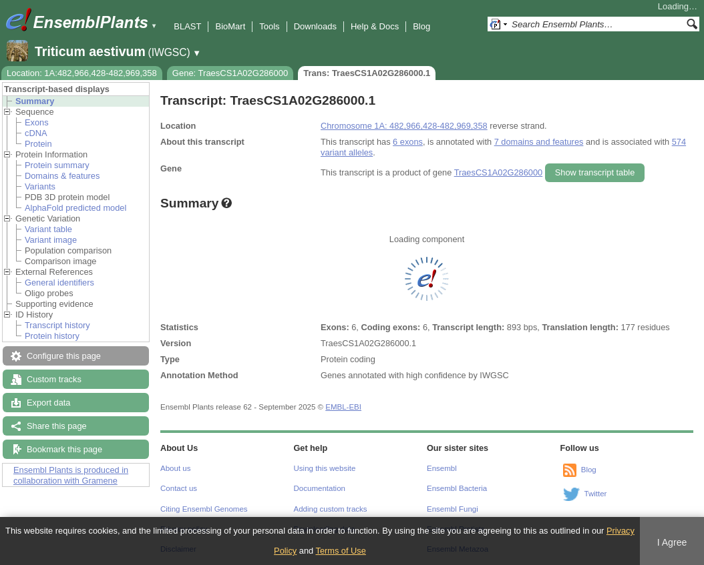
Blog (421, 26)
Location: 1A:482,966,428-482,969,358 (82, 73)
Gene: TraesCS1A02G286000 (230, 73)
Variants (40, 186)
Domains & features (62, 176)
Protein (38, 144)
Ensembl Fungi (452, 509)
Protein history (52, 336)
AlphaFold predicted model (75, 208)
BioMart (230, 26)
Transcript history (57, 325)
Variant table (48, 229)
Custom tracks (54, 379)
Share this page (57, 426)
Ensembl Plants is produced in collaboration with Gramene (70, 475)
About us (175, 468)
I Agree (672, 542)
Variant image (51, 240)
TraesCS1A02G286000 (498, 172)
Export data (48, 403)
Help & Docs (375, 26)
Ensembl (442, 468)
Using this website (325, 468)
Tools (269, 26)
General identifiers (59, 282)
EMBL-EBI (343, 407)
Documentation (319, 488)
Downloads (315, 26)
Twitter (595, 494)
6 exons (408, 142)
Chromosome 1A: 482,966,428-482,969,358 (404, 126)
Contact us (178, 488)
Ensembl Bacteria (457, 488)
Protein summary (57, 165)
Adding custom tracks (330, 509)
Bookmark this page (64, 449)
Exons (37, 122)
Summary (34, 101)
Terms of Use (340, 551)
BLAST (187, 26)
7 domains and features (539, 142)
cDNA (36, 133)
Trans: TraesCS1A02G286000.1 (366, 73)
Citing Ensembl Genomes (204, 509)
